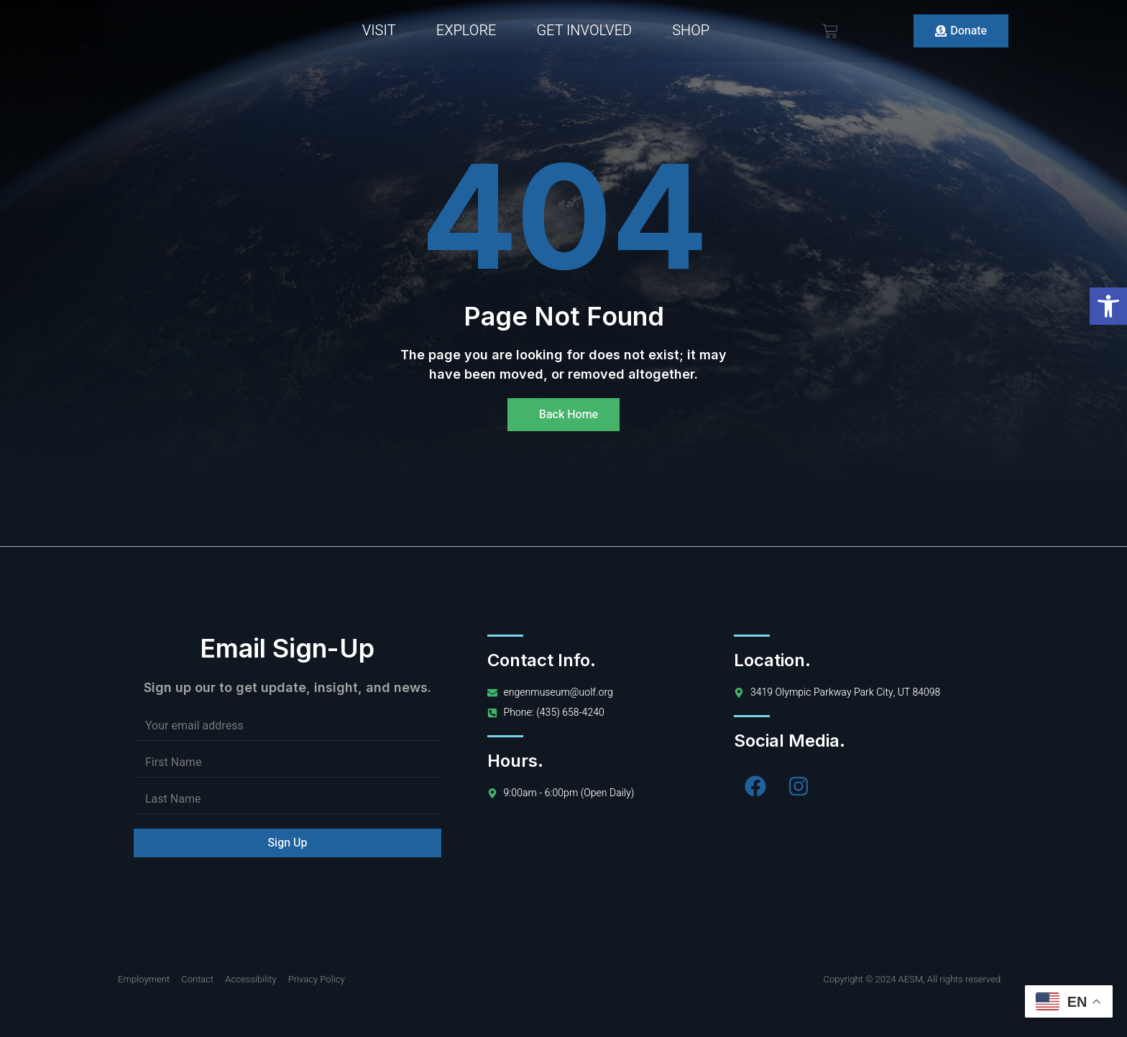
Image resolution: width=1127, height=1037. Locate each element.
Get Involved (584, 30)
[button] (1108, 306)
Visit (379, 30)
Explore (466, 30)
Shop (690, 30)
